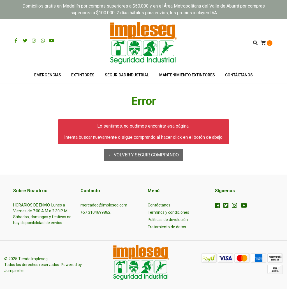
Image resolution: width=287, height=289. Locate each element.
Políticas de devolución (168, 219)
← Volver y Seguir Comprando (143, 155)
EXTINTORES (82, 75)
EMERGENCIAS (47, 75)
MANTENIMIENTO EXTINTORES (187, 75)
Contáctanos (159, 205)
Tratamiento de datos (167, 227)
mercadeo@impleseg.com (103, 205)
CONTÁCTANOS (239, 75)
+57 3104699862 (95, 212)
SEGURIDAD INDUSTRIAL (127, 75)
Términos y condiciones (168, 212)
